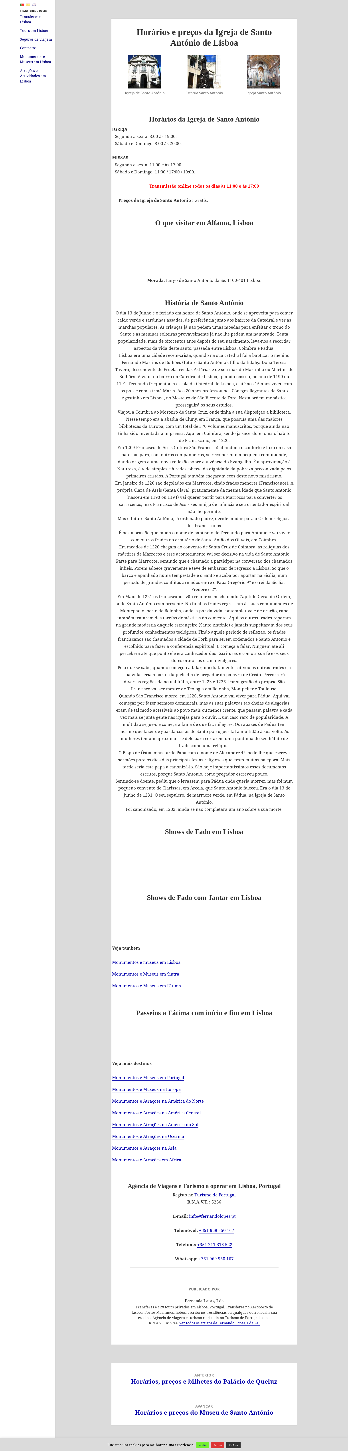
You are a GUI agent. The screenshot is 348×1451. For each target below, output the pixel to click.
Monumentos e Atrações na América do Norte (158, 1101)
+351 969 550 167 (216, 1230)
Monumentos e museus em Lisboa (146, 962)
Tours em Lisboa (34, 30)
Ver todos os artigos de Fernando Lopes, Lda (216, 1323)
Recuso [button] (218, 1445)
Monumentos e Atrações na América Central (156, 1113)
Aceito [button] (202, 1445)
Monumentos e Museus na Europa (146, 1089)
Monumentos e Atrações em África (146, 1160)
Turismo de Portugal (215, 1195)
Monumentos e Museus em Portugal (148, 1077)
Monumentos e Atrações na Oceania (148, 1136)
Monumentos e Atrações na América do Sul (155, 1124)
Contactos (28, 47)
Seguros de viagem (36, 39)
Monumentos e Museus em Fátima (146, 986)
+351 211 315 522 (214, 1244)
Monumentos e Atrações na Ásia (144, 1148)
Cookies (233, 1445)
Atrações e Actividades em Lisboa (33, 76)
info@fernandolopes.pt (212, 1216)
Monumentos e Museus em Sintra (145, 974)
